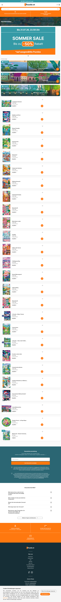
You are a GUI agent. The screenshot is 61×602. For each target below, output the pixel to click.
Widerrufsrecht (30, 568)
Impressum (30, 556)
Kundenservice (41, 477)
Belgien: (30, 584)
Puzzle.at (36, 467)
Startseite (3, 17)
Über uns (30, 563)
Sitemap (30, 561)
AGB (30, 559)
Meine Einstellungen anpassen (48, 591)
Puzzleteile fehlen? (30, 564)
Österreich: (30, 583)
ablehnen (5, 598)
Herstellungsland (30, 566)
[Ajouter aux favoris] (58, 62)
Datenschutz (30, 558)
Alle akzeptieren (45, 594)
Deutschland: (30, 581)
